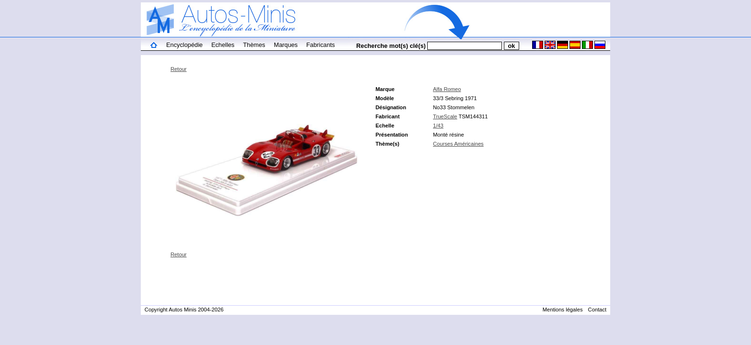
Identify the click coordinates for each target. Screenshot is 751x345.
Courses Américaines (458, 144)
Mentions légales (563, 309)
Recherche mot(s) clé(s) (391, 45)
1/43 (438, 125)
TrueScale (445, 116)
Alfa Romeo (447, 89)
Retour (179, 69)
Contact (597, 309)
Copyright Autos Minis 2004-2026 (184, 309)
